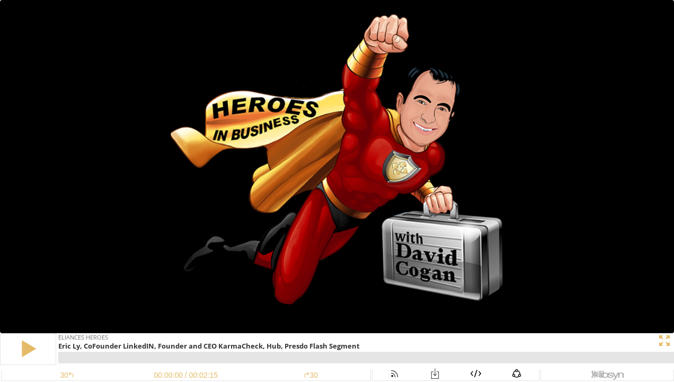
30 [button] (311, 375)
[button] (28, 349)
